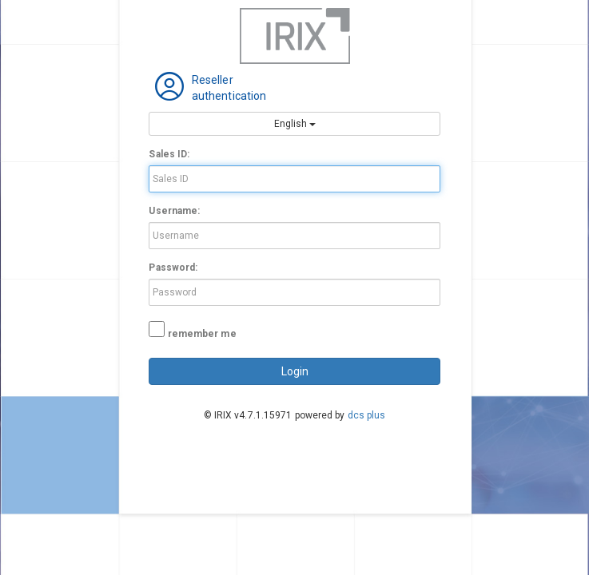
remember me (202, 333)
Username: (174, 210)
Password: (173, 267)
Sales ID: (169, 154)
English (295, 123)
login (294, 371)
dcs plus (367, 415)
